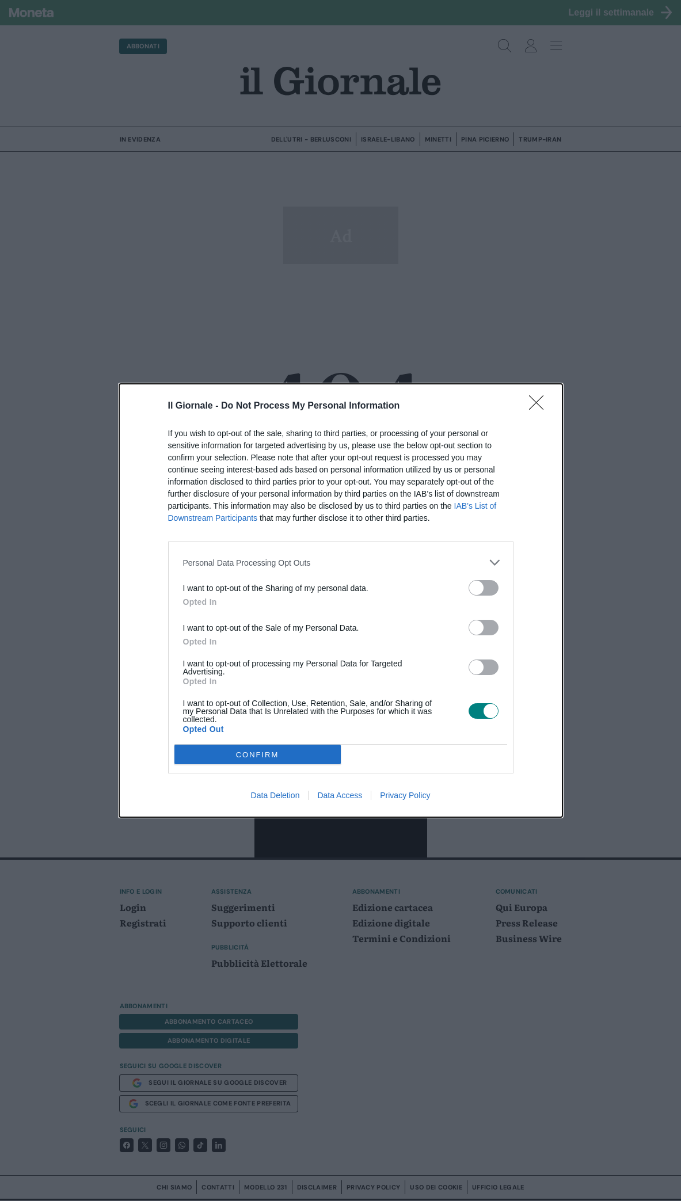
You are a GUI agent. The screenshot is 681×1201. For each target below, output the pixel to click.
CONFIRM (257, 754)
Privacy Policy (405, 795)
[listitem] (341, 562)
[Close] (540, 406)
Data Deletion (275, 795)
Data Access (339, 795)
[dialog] (340, 600)
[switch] (484, 588)
